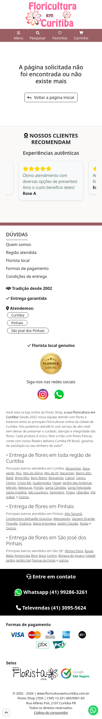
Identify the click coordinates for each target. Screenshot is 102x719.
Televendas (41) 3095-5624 (51, 607)
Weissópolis (61, 518)
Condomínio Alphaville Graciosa (29, 518)
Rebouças (25, 487)
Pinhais (17, 322)
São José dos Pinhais (27, 330)
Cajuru (81, 478)
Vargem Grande (83, 518)
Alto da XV (51, 473)
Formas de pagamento (27, 268)
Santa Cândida (55, 487)
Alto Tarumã (73, 513)
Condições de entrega (26, 276)
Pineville (12, 523)
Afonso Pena (74, 551)
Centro (11, 482)
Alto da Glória (32, 473)
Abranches (73, 468)
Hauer (56, 482)
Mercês (11, 487)
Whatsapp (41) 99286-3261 (51, 592)
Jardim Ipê (23, 560)
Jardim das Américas (77, 482)
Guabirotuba (42, 482)
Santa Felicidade (79, 487)
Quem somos (18, 244)
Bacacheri (67, 473)
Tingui (70, 492)
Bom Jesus (38, 555)
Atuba (84, 523)
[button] (6, 713)
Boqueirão (56, 478)
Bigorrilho (22, 478)
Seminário (57, 492)
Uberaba (82, 492)
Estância (25, 523)
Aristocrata (22, 555)
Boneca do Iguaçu (71, 555)
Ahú (19, 473)
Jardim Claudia (68, 523)
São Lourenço (38, 492)
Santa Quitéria (16, 492)
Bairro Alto (83, 473)
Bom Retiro (39, 478)
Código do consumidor (51, 712)
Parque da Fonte (44, 560)
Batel (9, 478)
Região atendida (21, 252)
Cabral (69, 478)
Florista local (18, 260)
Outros (24, 497)
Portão (39, 487)
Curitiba (17, 315)
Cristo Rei (24, 482)
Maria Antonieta (44, 523)
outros (63, 560)
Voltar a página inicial (50, 97)
